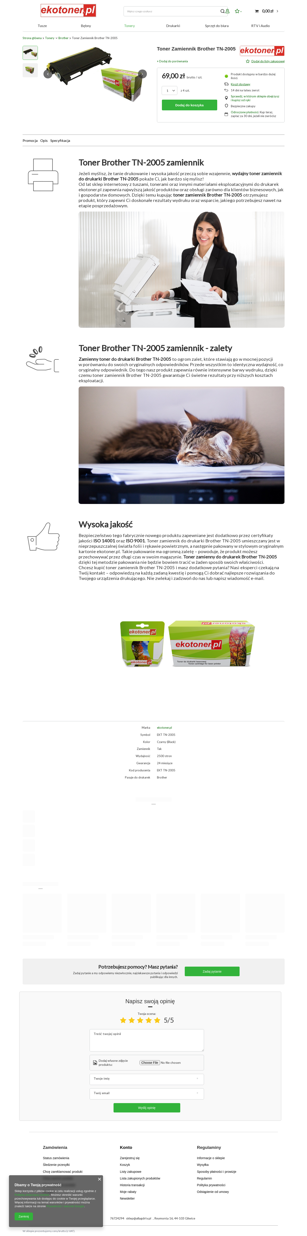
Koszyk (125, 1164)
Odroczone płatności (244, 112)
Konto (126, 1147)
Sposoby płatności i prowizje (216, 1171)
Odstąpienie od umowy (213, 1191)
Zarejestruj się (130, 1158)
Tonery (129, 25)
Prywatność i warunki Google (65, 1206)
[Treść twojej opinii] (147, 1040)
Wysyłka (203, 1164)
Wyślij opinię (147, 1108)
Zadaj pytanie (212, 971)
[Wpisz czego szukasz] (176, 11)
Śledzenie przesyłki (56, 1164)
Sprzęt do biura (217, 25)
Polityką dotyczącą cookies (32, 1194)
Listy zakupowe (131, 1171)
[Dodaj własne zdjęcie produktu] (170, 1062)
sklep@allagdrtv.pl (138, 1218)
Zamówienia (55, 1147)
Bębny (86, 25)
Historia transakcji (132, 1184)
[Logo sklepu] (67, 11)
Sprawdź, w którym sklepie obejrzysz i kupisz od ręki (255, 98)
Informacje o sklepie (211, 1158)
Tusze (42, 25)
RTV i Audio (260, 25)
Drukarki (173, 25)
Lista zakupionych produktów (140, 1178)
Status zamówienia (56, 1158)
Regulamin (204, 1178)
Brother (63, 38)
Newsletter (127, 1198)
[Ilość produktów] (167, 90)
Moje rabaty (128, 1191)
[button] (47, 73)
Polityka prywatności (211, 1184)
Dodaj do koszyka (189, 105)
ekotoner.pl (164, 727)
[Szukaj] (223, 11)
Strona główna (32, 38)
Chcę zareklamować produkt (63, 1171)
